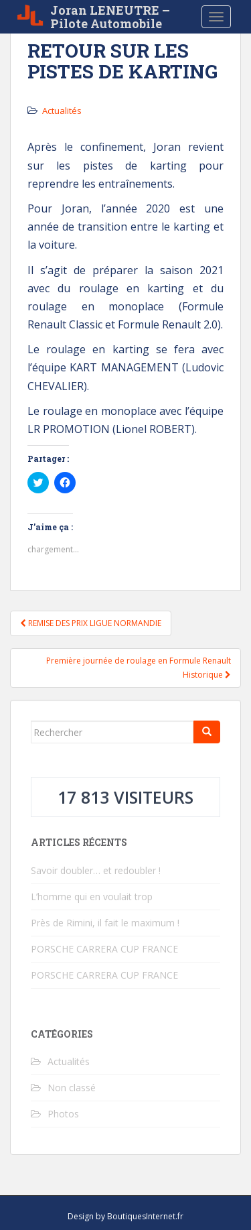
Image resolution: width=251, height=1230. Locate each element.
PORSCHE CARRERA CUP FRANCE (104, 948)
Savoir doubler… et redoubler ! (96, 870)
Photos (63, 1113)
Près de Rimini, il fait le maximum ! (105, 922)
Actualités (62, 111)
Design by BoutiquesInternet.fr (125, 1216)
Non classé (72, 1087)
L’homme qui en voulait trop (92, 896)
